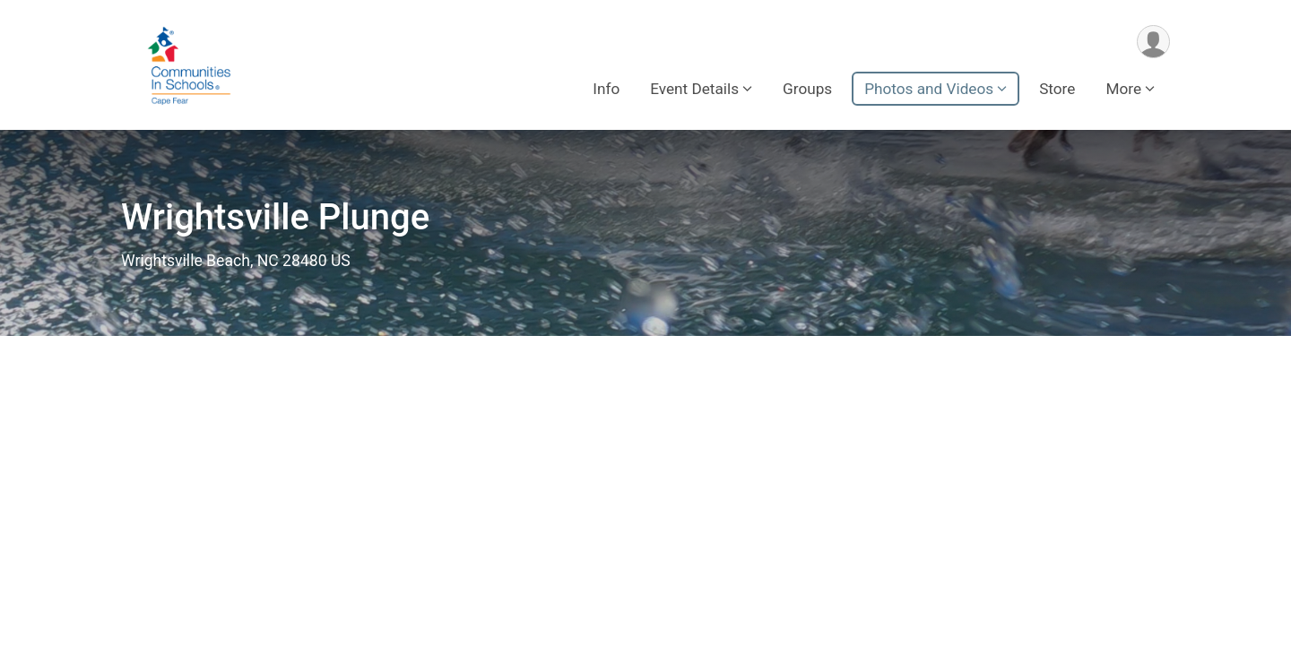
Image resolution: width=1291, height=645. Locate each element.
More (1123, 89)
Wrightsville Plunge (275, 217)
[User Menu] (1153, 41)
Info (606, 89)
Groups (807, 89)
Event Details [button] (694, 89)
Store (1057, 89)
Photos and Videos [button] (928, 89)
